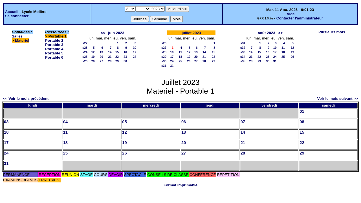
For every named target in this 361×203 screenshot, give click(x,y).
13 (101, 52)
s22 (84, 43)
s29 (163, 56)
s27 (163, 47)
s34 (242, 56)
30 (125, 61)
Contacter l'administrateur (299, 18)
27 (101, 61)
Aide (291, 14)
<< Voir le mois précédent (26, 98)
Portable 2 (54, 40)
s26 (84, 61)
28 (110, 61)
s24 (84, 52)
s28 (163, 52)
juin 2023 (116, 33)
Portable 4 (54, 49)
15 (117, 52)
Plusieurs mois (331, 32)
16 (125, 52)
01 (302, 111)
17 (134, 52)
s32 (242, 47)
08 (302, 122)
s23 (84, 47)
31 (172, 65)
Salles (17, 36)
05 (124, 122)
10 (134, 47)
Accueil (11, 12)
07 (243, 122)
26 (93, 61)
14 (110, 52)
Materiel (22, 40)
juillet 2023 (191, 33)
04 (65, 122)
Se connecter (17, 16)
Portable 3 (54, 45)
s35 (242, 61)
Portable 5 (54, 53)
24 (134, 56)
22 (117, 56)
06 (183, 122)
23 (125, 56)
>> (280, 33)
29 (117, 61)
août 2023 (266, 33)
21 (110, 56)
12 (93, 52)
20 (101, 56)
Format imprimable (180, 185)
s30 (163, 61)
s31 (163, 65)
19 (93, 56)
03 (6, 122)
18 (180, 56)
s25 (84, 56)
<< (103, 33)
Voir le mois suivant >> (337, 98)
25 (180, 61)
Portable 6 (54, 57)
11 (180, 52)
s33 (242, 52)
